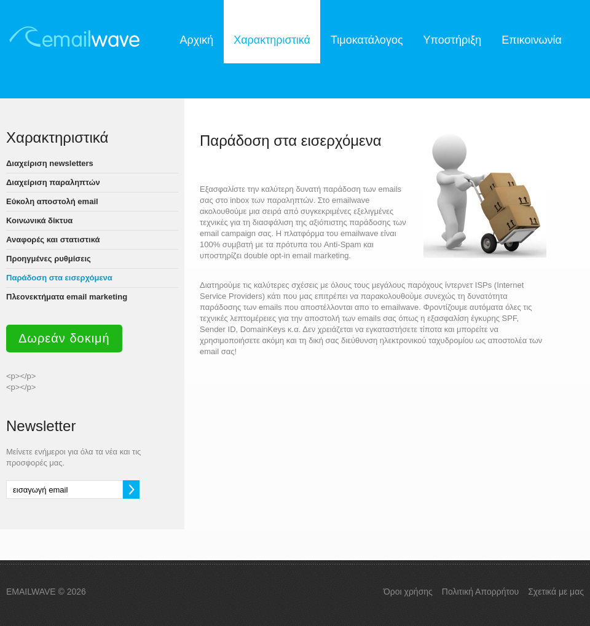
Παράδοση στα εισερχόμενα (59, 277)
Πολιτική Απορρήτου (480, 591)
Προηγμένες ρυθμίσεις (48, 258)
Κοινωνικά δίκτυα (39, 220)
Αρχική (196, 40)
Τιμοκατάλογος (367, 40)
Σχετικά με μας (556, 591)
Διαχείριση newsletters (49, 163)
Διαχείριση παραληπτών (53, 182)
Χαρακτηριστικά (272, 40)
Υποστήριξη (452, 40)
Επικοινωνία (532, 40)
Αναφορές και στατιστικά (53, 239)
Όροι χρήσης (408, 591)
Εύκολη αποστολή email (52, 201)
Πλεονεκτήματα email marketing (66, 296)
